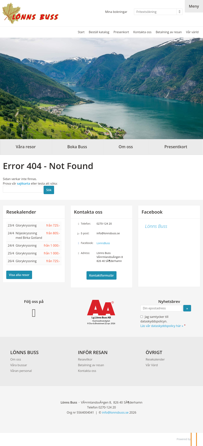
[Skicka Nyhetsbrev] (187, 308)
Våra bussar (18, 365)
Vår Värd (152, 365)
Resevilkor (85, 359)
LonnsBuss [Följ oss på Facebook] (103, 243)
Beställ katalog (99, 32)
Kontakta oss (142, 32)
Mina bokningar (116, 12)
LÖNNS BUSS (24, 352)
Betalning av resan (169, 32)
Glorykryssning (26, 225)
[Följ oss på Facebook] (34, 312)
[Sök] (23, 189)
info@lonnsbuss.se (108, 233)
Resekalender (21, 212)
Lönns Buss (156, 226)
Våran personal (21, 371)
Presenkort (121, 32)
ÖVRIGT (154, 352)
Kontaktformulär (101, 275)
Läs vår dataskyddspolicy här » (161, 326)
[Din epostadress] (161, 308)
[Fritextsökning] (155, 12)
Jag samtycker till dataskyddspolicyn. (163, 321)
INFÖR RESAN (93, 352)
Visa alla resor (19, 275)
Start (81, 32)
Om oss (15, 359)
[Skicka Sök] (49, 190)
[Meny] (194, 6)
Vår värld (192, 32)
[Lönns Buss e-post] (115, 412)
